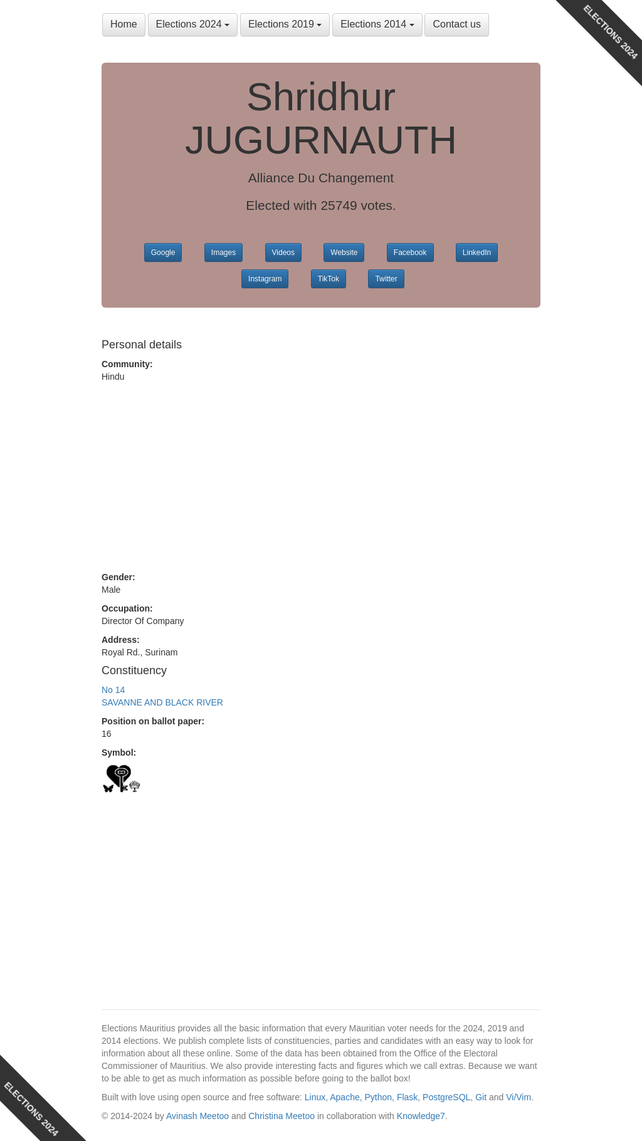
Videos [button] (283, 252)
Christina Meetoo (281, 1116)
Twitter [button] (386, 278)
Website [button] (343, 252)
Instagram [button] (265, 278)
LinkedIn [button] (477, 252)
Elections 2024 (192, 24)
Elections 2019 (285, 24)
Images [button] (223, 252)
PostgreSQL (446, 1097)
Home (123, 24)
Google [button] (163, 252)
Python (378, 1097)
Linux (315, 1097)
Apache (344, 1097)
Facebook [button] (410, 252)
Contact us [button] (456, 24)
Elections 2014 (377, 24)
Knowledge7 (421, 1116)
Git (481, 1097)
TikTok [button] (328, 278)
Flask (407, 1097)
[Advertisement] (321, 477)
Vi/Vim (518, 1097)
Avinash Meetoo (197, 1116)
